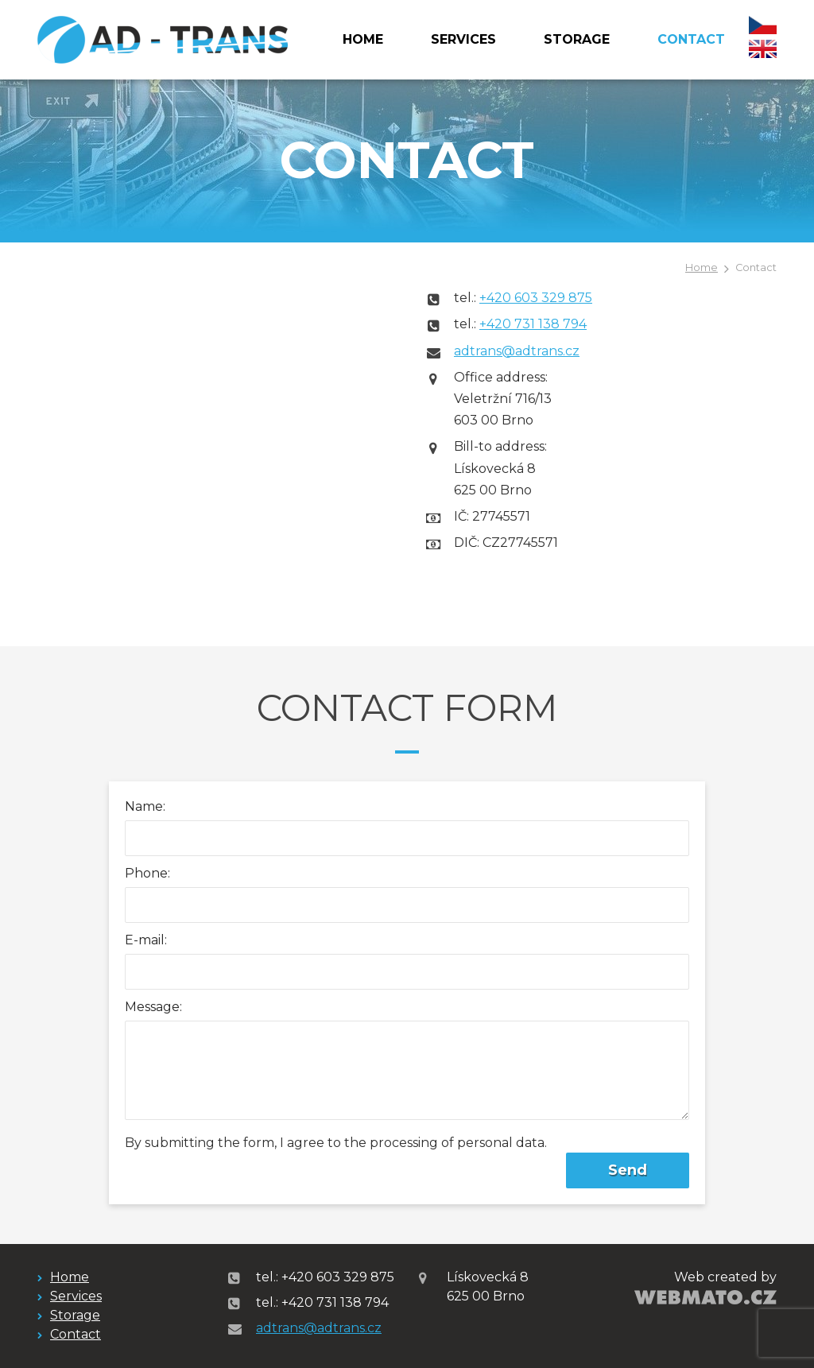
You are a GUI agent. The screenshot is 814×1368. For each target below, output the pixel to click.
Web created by (725, 1277)
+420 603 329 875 (535, 297)
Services (463, 39)
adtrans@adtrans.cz (516, 350)
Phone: (147, 873)
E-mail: (146, 940)
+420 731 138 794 (533, 323)
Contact (691, 39)
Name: (145, 806)
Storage (577, 39)
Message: (153, 1006)
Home (363, 39)
